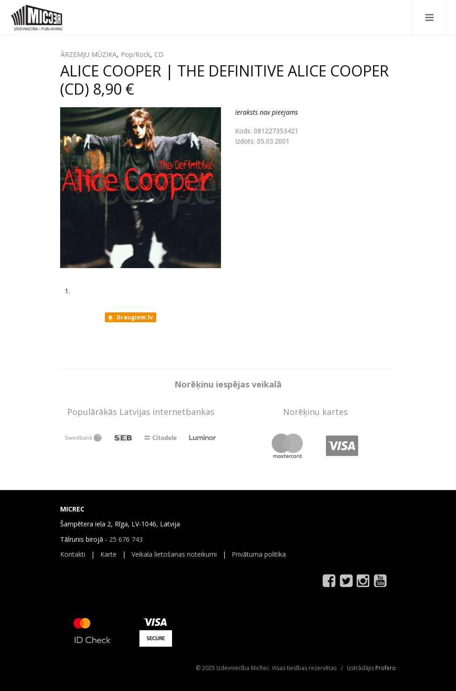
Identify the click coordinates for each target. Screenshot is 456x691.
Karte (108, 554)
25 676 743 (126, 539)
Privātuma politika (259, 554)
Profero (385, 668)
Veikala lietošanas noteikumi (174, 554)
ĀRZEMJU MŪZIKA (89, 54)
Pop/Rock (135, 54)
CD (159, 54)
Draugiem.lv (130, 317)
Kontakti (72, 554)
